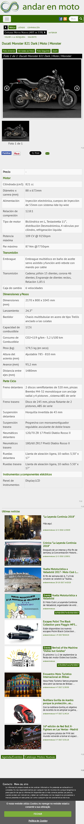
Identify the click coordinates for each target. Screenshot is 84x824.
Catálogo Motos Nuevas (40, 757)
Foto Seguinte (43, 50)
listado (21, 27)
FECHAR (38, 813)
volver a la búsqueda (15, 36)
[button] (47, 153)
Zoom (55, 50)
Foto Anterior (9, 50)
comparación (33, 27)
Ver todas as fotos (26, 50)
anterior (52, 32)
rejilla (12, 27)
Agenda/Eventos (12, 757)
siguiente (32, 36)
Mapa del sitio (21, 784)
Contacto (7, 784)
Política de (38, 820)
